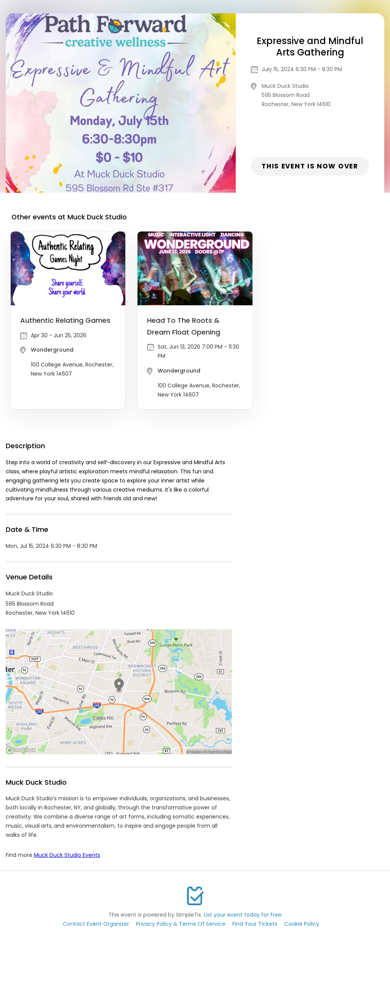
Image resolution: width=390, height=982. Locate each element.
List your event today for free (242, 915)
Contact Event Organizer (96, 924)
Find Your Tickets (254, 924)
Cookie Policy (301, 924)
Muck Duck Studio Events (67, 855)
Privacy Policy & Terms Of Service (180, 924)
